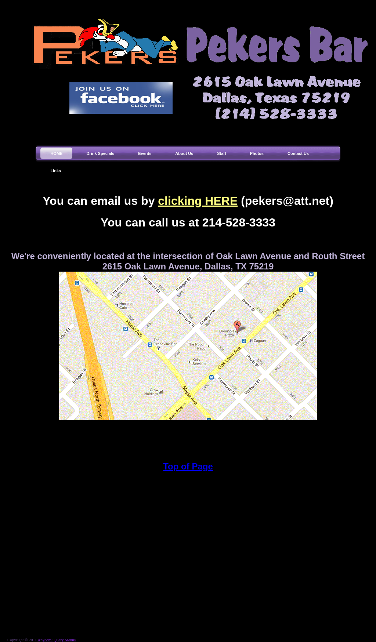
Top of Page (188, 466)
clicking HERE (198, 200)
